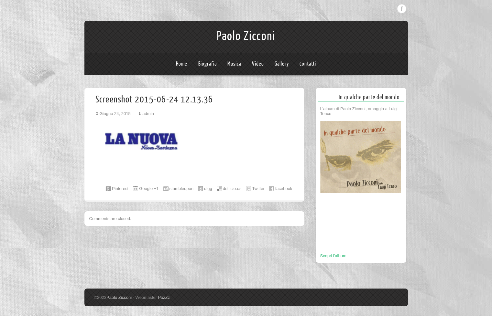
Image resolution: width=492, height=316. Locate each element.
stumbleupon (181, 188)
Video (258, 64)
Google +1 (149, 188)
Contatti (308, 64)
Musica (234, 64)
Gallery (282, 64)
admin (148, 113)
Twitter (258, 188)
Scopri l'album (333, 255)
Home (181, 64)
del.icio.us (232, 188)
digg (208, 188)
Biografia (207, 64)
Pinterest (120, 188)
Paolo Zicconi (246, 36)
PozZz (164, 297)
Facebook (401, 8)
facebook (283, 188)
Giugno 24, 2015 (115, 113)
